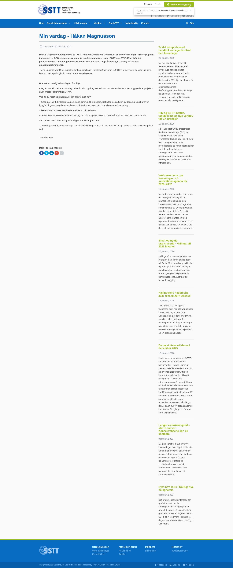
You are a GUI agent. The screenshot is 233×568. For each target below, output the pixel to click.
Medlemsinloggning (179, 4)
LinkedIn (173, 16)
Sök (190, 23)
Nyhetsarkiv (132, 23)
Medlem (100, 23)
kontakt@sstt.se (180, 550)
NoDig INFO (125, 550)
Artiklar (122, 554)
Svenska (148, 4)
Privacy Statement (100, 565)
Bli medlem (150, 550)
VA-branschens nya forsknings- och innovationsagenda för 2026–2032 (173, 180)
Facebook (157, 16)
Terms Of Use (114, 565)
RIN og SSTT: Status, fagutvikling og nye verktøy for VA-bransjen (176, 115)
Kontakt (145, 23)
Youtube (188, 16)
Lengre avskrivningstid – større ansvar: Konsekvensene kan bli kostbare (174, 429)
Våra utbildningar (100, 550)
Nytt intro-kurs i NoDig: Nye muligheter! (176, 488)
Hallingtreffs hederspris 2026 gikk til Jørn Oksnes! (175, 294)
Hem (41, 23)
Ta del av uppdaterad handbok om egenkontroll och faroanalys (175, 50)
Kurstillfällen (98, 554)
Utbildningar (82, 23)
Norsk (157, 4)
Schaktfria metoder (59, 23)
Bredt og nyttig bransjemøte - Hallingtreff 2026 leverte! (175, 243)
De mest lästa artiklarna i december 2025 (174, 347)
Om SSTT (116, 23)
